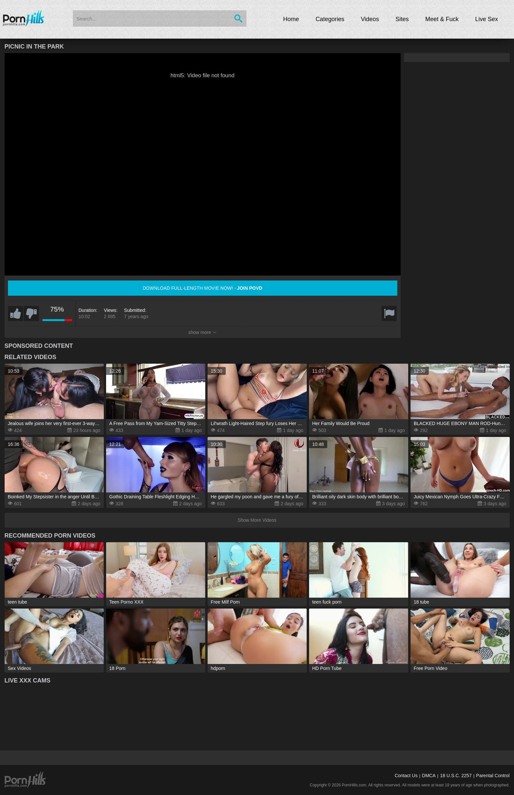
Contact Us (406, 775)
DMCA (429, 775)
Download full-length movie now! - (202, 288)
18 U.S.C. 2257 (456, 775)
